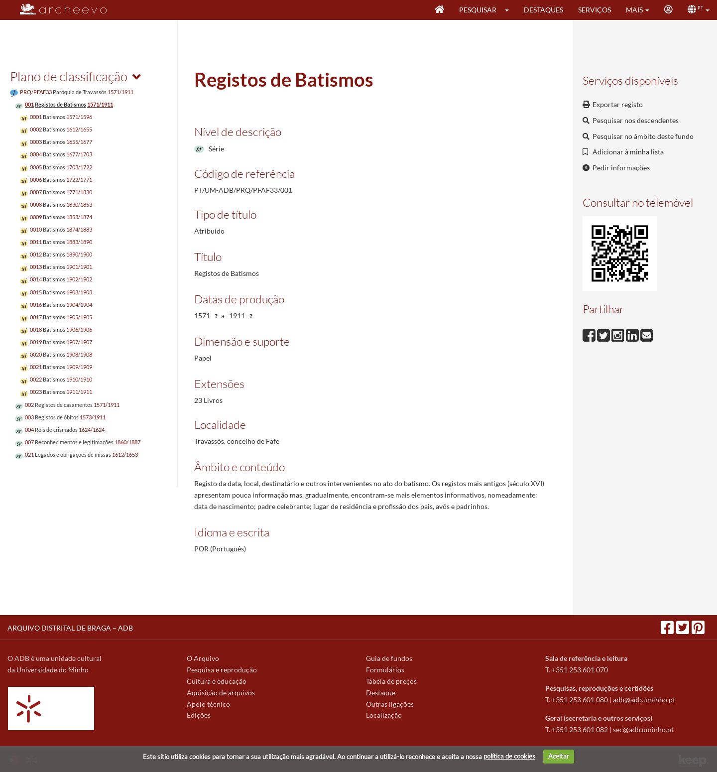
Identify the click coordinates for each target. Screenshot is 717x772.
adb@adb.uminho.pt (644, 699)
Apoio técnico (208, 704)
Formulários (385, 669)
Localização (384, 715)
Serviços (594, 9)
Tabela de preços (391, 681)
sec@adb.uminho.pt (643, 729)
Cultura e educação (216, 681)
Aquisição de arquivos (221, 692)
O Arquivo (203, 658)
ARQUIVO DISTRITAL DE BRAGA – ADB (70, 628)
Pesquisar (477, 9)
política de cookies (509, 756)
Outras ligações (390, 704)
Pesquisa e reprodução (222, 669)
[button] (510, 10)
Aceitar (558, 756)
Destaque (380, 692)
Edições (199, 715)
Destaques (543, 9)
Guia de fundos (389, 658)
